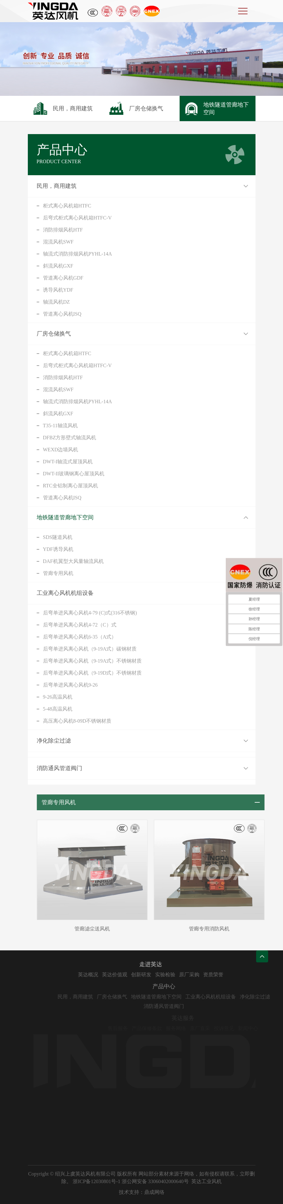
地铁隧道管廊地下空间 (65, 517)
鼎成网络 (154, 1192)
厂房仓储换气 (54, 333)
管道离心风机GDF (63, 278)
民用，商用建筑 (57, 186)
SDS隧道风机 (57, 537)
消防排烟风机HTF (63, 229)
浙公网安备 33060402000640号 (155, 1181)
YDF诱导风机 (58, 549)
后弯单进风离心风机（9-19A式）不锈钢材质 (92, 661)
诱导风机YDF (58, 290)
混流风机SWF (58, 241)
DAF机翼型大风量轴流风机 (73, 561)
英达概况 (101, 974)
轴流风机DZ (56, 302)
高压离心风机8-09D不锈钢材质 (77, 721)
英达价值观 (127, 974)
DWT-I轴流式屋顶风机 (68, 461)
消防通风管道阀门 (59, 768)
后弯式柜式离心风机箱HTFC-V (77, 217)
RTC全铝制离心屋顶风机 (70, 485)
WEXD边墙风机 (60, 449)
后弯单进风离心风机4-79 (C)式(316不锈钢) (90, 612)
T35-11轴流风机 (60, 425)
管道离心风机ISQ (62, 314)
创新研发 (154, 974)
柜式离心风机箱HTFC (67, 205)
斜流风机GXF (58, 266)
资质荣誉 (226, 974)
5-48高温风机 (57, 709)
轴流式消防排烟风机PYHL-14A (77, 253)
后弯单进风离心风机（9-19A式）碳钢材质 (90, 648)
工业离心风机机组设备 (65, 593)
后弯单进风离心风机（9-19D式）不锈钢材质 (92, 673)
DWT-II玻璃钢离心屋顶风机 (74, 473)
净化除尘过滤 (54, 741)
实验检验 (178, 974)
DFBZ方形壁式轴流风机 (69, 437)
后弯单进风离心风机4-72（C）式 (79, 624)
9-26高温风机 (57, 697)
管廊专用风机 (58, 573)
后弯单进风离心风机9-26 (70, 685)
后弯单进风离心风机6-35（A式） (80, 636)
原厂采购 (202, 974)
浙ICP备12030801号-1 (96, 1181)
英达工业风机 (206, 1181)
